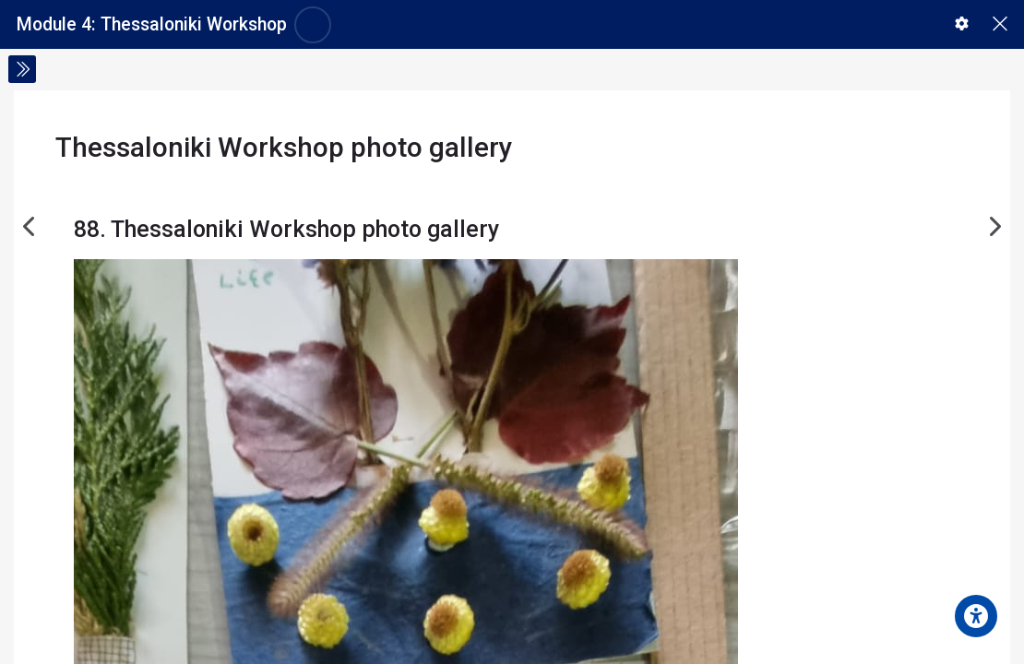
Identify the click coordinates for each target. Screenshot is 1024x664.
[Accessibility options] (976, 616)
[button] (962, 23)
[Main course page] (999, 24)
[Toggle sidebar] (22, 69)
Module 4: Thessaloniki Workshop (152, 24)
